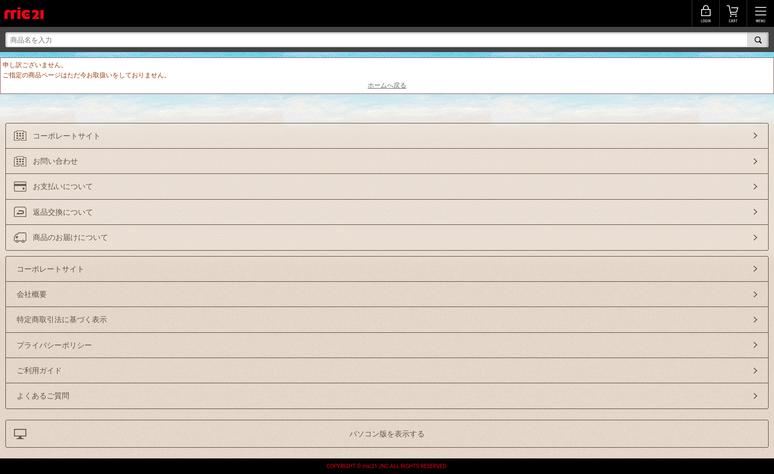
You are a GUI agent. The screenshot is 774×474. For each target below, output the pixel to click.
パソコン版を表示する (387, 433)
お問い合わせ (55, 161)
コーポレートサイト (67, 136)
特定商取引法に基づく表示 (62, 319)
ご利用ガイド (39, 370)
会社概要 (32, 294)
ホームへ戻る (387, 85)
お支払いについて (63, 186)
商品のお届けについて (70, 237)
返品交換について (63, 212)
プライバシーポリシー (54, 345)
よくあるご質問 (43, 395)
